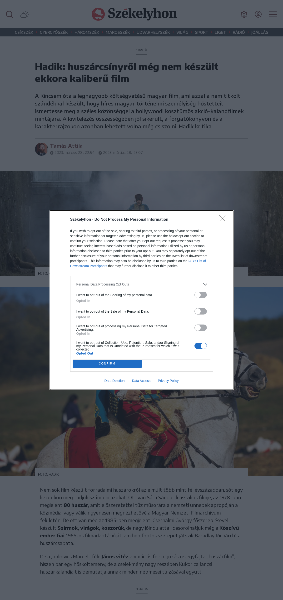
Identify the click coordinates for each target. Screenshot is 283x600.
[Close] (223, 219)
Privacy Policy (168, 381)
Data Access (141, 381)
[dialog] (141, 300)
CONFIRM (107, 363)
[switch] (200, 295)
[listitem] (141, 284)
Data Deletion (114, 381)
